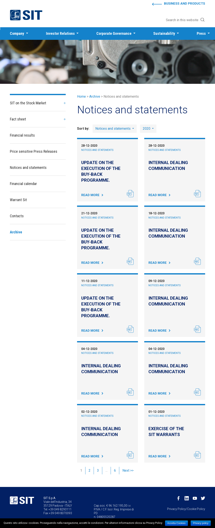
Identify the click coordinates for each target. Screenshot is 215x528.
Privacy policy (200, 523)
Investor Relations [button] (61, 33)
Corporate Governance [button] (114, 33)
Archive (94, 96)
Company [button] (17, 33)
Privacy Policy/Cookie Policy (186, 509)
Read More (90, 195)
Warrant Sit (18, 200)
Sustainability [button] (164, 33)
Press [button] (202, 33)
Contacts (17, 216)
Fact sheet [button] (18, 119)
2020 (147, 129)
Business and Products (184, 3)
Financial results (22, 135)
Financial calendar (23, 183)
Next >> (128, 470)
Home (81, 96)
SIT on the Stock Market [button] (28, 103)
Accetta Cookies (176, 523)
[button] (185, 20)
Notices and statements (97, 150)
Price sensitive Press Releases (33, 151)
